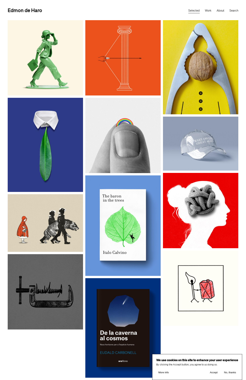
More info (163, 372)
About (220, 10)
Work (208, 10)
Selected (194, 10)
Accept (214, 372)
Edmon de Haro (25, 10)
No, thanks (230, 372)
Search (233, 10)
